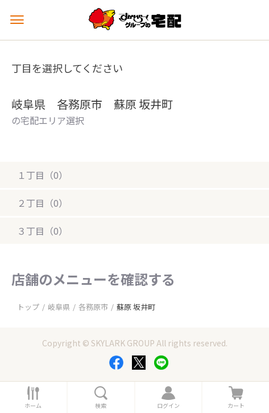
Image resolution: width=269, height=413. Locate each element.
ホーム (33, 405)
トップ (28, 306)
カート (236, 405)
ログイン (168, 405)
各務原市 (93, 306)
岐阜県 (59, 306)
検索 (100, 405)
